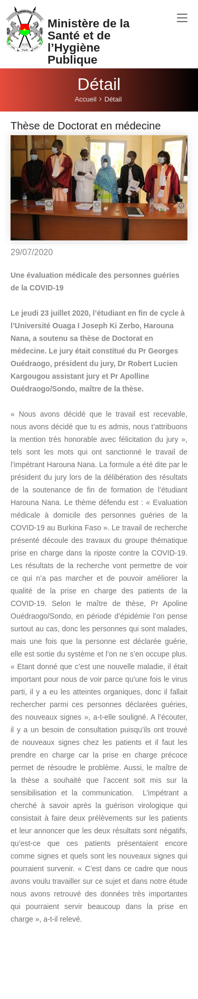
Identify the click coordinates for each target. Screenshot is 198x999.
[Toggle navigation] (182, 18)
